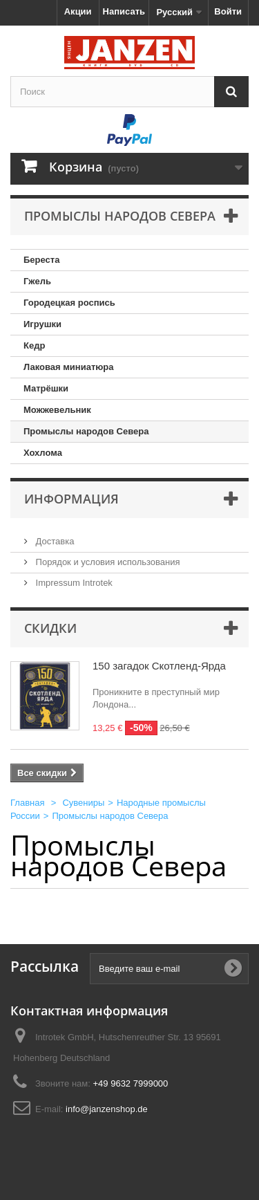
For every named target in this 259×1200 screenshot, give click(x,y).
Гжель (37, 281)
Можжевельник (57, 410)
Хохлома (42, 452)
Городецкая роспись (69, 302)
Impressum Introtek (73, 583)
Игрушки (42, 324)
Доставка (53, 541)
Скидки (50, 628)
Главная (27, 802)
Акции (78, 11)
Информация (71, 498)
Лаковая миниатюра (68, 367)
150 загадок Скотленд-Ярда (159, 666)
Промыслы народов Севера (85, 431)
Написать (124, 11)
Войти (228, 11)
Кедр (34, 345)
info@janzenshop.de (107, 1109)
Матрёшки (45, 388)
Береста (41, 260)
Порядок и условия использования (106, 562)
